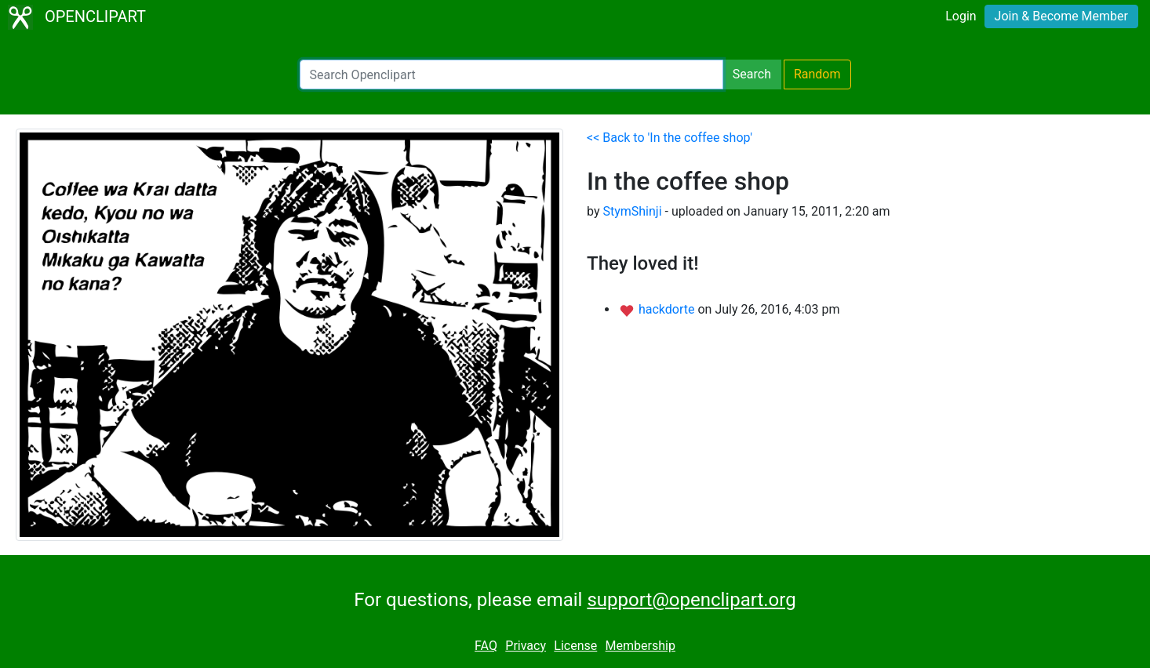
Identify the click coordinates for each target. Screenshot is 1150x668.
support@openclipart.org (691, 600)
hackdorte (668, 309)
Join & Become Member (1061, 16)
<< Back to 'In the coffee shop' (669, 137)
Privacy (525, 645)
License (575, 645)
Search (752, 74)
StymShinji (631, 211)
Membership (640, 645)
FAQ (486, 645)
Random (817, 74)
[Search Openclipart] (511, 74)
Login (960, 16)
